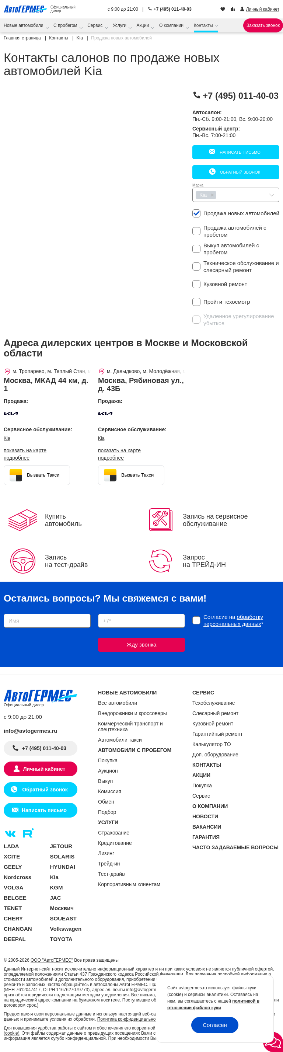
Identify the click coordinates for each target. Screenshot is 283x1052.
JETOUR (61, 846)
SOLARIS (62, 856)
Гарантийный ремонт (217, 734)
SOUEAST (63, 918)
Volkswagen (66, 929)
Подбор (107, 812)
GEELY (13, 867)
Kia (7, 438)
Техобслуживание (213, 703)
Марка (197, 185)
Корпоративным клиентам (129, 884)
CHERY (13, 918)
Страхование (113, 833)
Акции (143, 25)
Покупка (108, 760)
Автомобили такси (120, 740)
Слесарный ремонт (215, 713)
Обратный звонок (239, 172)
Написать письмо (240, 152)
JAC (55, 898)
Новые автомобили (24, 25)
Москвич (62, 908)
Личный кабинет (44, 769)
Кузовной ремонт (212, 724)
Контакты (204, 25)
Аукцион (108, 771)
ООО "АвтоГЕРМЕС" (52, 960)
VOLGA (13, 887)
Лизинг (106, 853)
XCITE (12, 856)
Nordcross (17, 877)
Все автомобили (117, 703)
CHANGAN (18, 929)
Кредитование (115, 843)
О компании (172, 25)
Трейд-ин (109, 864)
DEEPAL (15, 939)
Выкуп (105, 781)
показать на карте (25, 450)
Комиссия (109, 791)
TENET (13, 908)
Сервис (95, 25)
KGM (56, 887)
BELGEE (15, 898)
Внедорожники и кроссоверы (132, 713)
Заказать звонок (263, 25)
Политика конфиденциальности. (130, 1019)
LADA (11, 846)
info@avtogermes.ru (30, 731)
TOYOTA (61, 939)
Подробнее (16, 458)
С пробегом (65, 25)
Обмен (106, 802)
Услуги (120, 25)
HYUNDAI (62, 867)
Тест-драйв (111, 874)
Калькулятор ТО (211, 744)
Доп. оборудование (215, 754)
